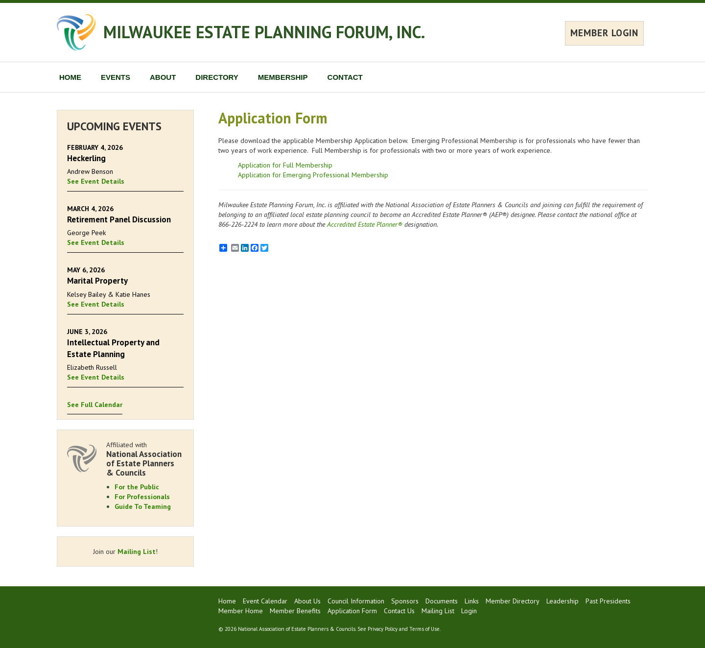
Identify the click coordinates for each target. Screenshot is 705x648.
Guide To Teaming (143, 506)
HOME (70, 77)
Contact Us (399, 610)
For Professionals (142, 496)
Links (472, 601)
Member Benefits (295, 610)
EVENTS (115, 77)
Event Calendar (265, 601)
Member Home (240, 610)
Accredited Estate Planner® (364, 224)
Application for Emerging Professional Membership (313, 174)
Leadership (562, 601)
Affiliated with (145, 458)
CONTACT (345, 77)
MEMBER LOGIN (604, 33)
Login (469, 610)
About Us (307, 601)
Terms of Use (424, 628)
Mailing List (137, 551)
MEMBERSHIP (283, 77)
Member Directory (513, 601)
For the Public (137, 486)
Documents (441, 601)
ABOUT (163, 77)
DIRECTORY (216, 77)
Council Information (356, 601)
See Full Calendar (94, 404)
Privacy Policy (383, 628)
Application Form (352, 610)
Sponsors (405, 601)
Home (227, 601)
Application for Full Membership (285, 165)
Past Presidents (608, 601)
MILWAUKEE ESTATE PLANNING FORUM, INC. (264, 32)
